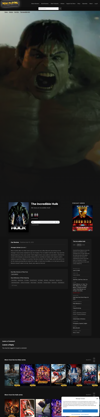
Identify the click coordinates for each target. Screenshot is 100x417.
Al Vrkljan (26, 280)
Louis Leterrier (14, 274)
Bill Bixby (46, 280)
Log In (96, 3)
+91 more (14, 285)
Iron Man (16, 12)
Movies (11, 12)
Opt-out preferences (75, 414)
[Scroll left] (91, 358)
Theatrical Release (81, 314)
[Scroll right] (94, 358)
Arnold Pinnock (33, 280)
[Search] (60, 8)
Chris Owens (33, 282)
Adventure (79, 312)
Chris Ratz (40, 282)
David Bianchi (61, 282)
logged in (12, 348)
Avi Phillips (40, 280)
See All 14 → (86, 358)
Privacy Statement (85, 414)
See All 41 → (86, 390)
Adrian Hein (20, 280)
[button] (97, 398)
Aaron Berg (13, 280)
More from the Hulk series (14, 391)
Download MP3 (35, 224)
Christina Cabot (47, 282)
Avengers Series (15, 247)
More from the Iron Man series (15, 358)
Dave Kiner (54, 282)
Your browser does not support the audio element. (45, 222)
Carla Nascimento (15, 282)
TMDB (77, 332)
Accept (80, 411)
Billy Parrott (52, 280)
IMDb (74, 332)
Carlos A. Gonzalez (25, 282)
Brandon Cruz (59, 280)
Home (6, 12)
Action (74, 312)
